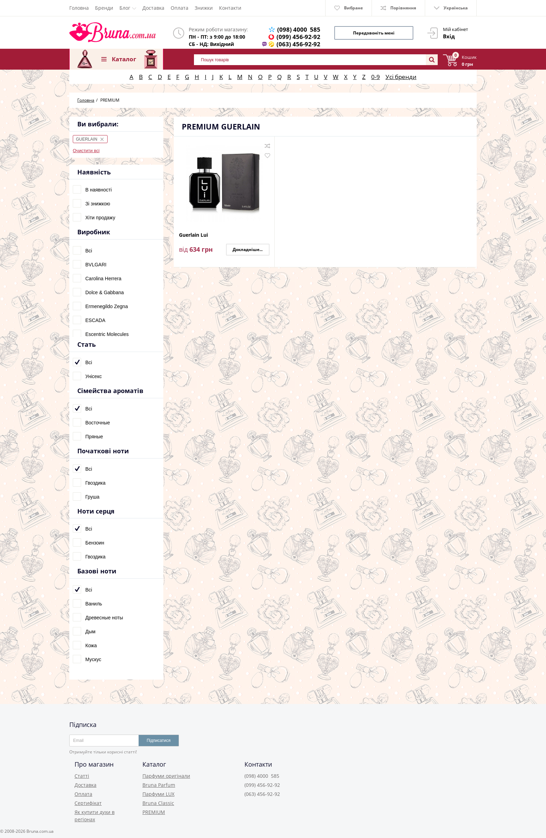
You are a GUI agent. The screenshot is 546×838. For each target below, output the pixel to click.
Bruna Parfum (158, 785)
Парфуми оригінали (166, 776)
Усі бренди (400, 77)
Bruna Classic (158, 803)
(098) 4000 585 (298, 29)
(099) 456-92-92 (298, 36)
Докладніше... (248, 249)
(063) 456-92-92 (298, 44)
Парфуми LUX (158, 794)
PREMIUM (153, 812)
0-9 (375, 77)
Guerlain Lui (193, 235)
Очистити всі (86, 150)
